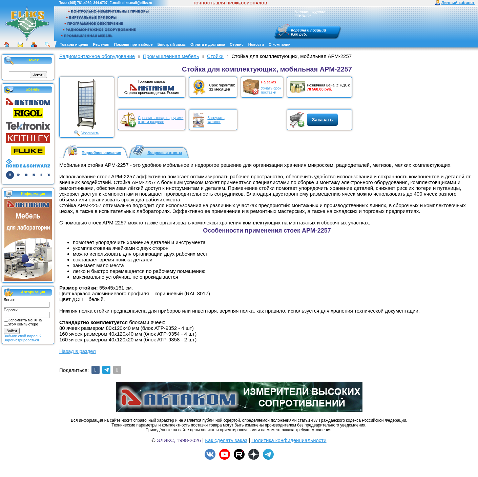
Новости (256, 44)
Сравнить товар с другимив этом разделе (160, 120)
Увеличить (90, 133)
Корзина (298, 30)
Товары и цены (74, 44)
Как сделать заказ (226, 440)
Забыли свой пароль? (22, 336)
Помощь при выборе (133, 44)
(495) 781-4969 (79, 3)
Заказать (322, 119)
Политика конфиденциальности (288, 440)
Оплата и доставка (207, 44)
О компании (280, 44)
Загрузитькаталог (215, 120)
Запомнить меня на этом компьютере (25, 322)
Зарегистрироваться (21, 340)
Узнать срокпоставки (271, 90)
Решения (101, 44)
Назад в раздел (77, 351)
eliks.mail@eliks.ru (137, 3)
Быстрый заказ (172, 44)
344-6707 (100, 3)
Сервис (236, 44)
